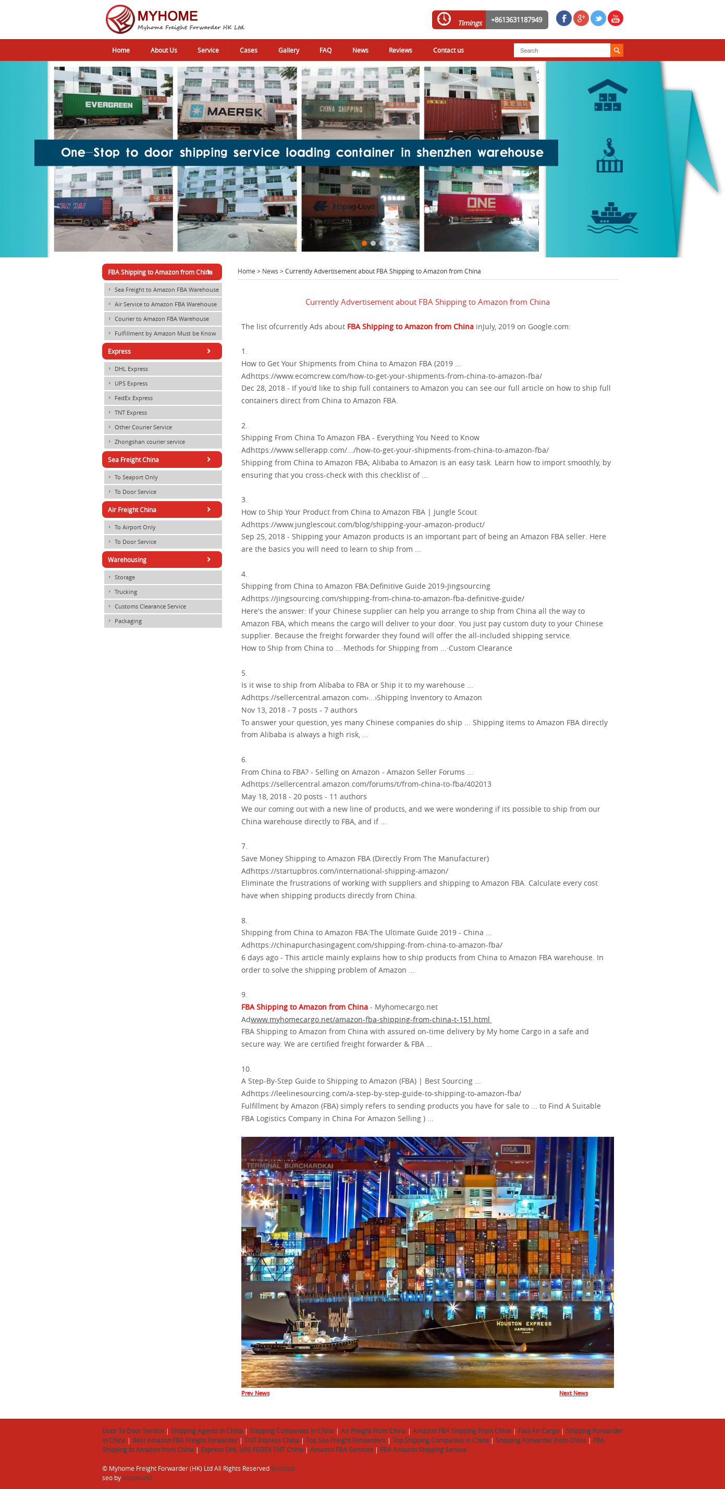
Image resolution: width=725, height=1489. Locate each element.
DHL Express (126, 369)
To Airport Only (130, 527)
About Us (164, 50)
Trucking (120, 592)
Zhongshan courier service (144, 441)
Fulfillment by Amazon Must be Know (160, 333)
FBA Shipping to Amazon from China (161, 272)
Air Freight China (161, 509)
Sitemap (283, 1468)
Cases (248, 50)
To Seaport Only (131, 477)
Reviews (400, 50)
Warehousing (161, 559)
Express (161, 351)
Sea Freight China (161, 459)
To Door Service (130, 492)
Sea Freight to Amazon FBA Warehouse (161, 289)
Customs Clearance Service (145, 606)
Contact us (448, 50)
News (360, 50)
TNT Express (125, 412)
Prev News (255, 1393)
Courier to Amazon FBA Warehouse (156, 319)
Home (121, 50)
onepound (137, 1477)
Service (208, 50)
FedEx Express (128, 398)
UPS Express (126, 383)
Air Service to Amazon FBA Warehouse (160, 304)
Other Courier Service (138, 427)
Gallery (288, 50)
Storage (119, 577)
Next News (573, 1393)
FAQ (325, 50)
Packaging (123, 621)
